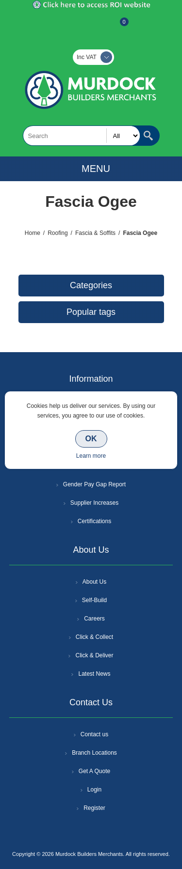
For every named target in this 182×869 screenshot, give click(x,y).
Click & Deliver (94, 655)
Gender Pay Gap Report (94, 484)
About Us (94, 581)
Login (94, 789)
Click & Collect (94, 637)
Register (65, 26)
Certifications (94, 521)
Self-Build (94, 600)
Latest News (94, 673)
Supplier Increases (94, 502)
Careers (94, 618)
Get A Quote (94, 771)
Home (32, 233)
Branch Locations (94, 752)
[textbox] (81, 135)
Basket (116, 26)
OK (91, 438)
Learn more (91, 455)
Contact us (94, 734)
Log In (90, 26)
